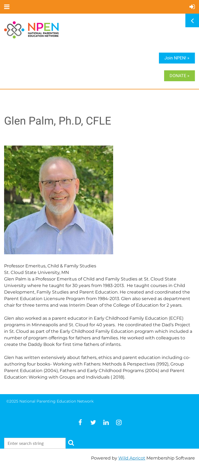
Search (71, 443)
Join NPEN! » (176, 58)
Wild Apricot (131, 458)
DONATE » (179, 75)
